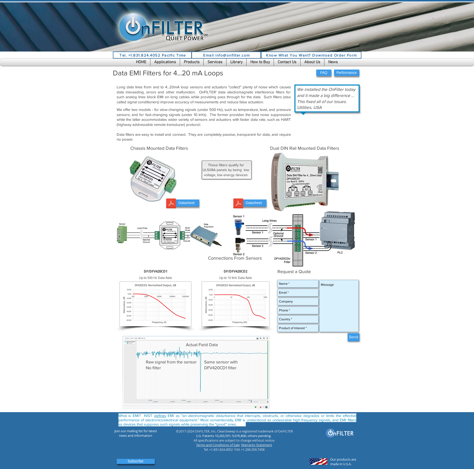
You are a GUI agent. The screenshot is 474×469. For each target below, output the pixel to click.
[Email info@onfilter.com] (226, 55)
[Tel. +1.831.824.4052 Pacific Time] (152, 55)
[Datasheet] (186, 203)
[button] (165, 62)
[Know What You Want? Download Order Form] (311, 55)
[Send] (353, 337)
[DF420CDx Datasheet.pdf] (171, 204)
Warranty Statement (256, 445)
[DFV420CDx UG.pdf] (238, 204)
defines (160, 415)
